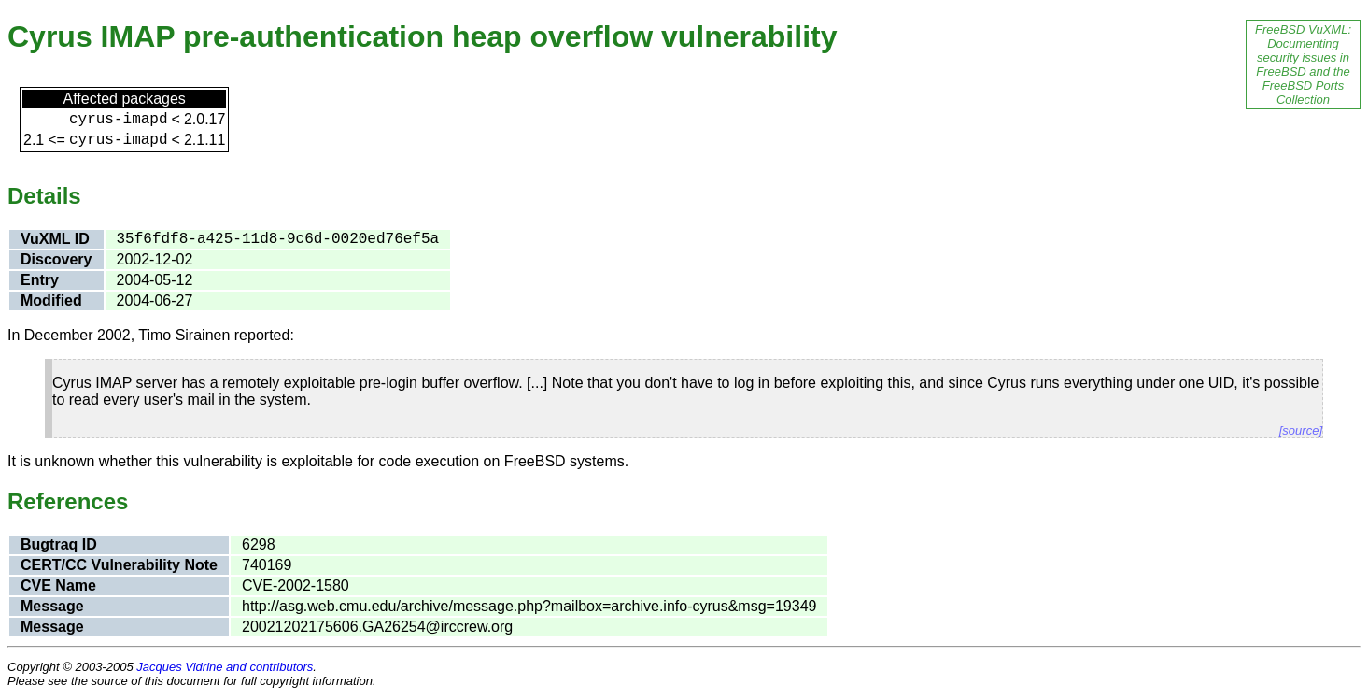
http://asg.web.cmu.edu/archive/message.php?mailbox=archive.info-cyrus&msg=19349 (529, 606)
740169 (266, 565)
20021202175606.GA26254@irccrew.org (377, 627)
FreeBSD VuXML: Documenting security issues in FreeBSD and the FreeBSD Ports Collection (1303, 64)
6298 (258, 544)
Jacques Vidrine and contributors (224, 667)
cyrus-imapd (118, 119)
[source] (1300, 430)
